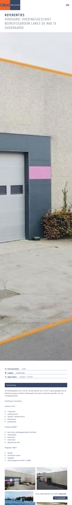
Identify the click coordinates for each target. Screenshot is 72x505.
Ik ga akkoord (60, 498)
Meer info (62, 494)
